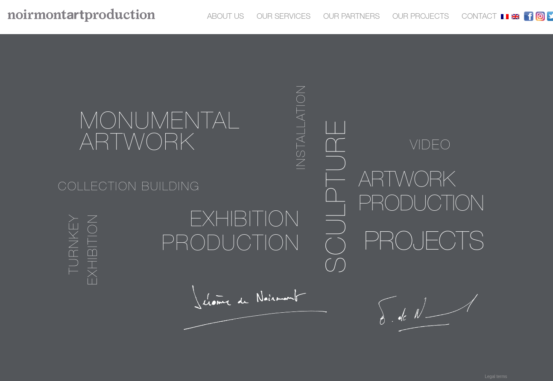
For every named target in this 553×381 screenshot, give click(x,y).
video (430, 146)
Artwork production (421, 193)
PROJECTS (424, 244)
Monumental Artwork (160, 134)
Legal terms (496, 376)
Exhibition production (231, 233)
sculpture (339, 196)
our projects (420, 17)
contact (479, 17)
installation (302, 126)
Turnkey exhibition (85, 249)
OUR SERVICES (283, 17)
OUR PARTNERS (351, 17)
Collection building (129, 188)
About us (225, 17)
